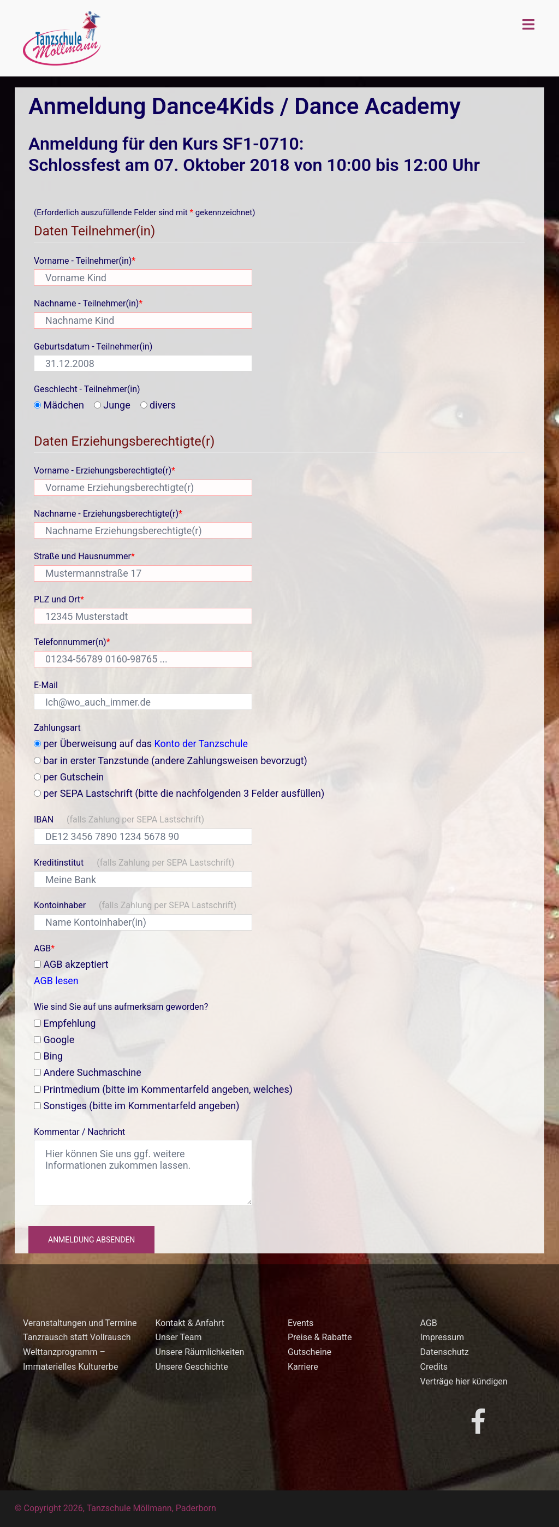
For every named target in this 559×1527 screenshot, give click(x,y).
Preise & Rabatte (320, 1337)
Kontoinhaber (135, 905)
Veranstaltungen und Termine (79, 1323)
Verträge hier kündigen (464, 1381)
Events (300, 1323)
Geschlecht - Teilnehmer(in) (87, 389)
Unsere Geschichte (192, 1367)
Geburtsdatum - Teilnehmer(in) (93, 346)
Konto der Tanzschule (201, 743)
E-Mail (46, 685)
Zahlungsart (57, 728)
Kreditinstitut (134, 862)
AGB (44, 948)
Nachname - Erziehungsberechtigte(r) (108, 513)
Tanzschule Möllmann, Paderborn (151, 1508)
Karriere (303, 1367)
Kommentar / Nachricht (79, 1132)
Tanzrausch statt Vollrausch (77, 1337)
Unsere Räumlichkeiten (200, 1352)
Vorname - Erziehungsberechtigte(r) (104, 470)
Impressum (442, 1337)
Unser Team (179, 1337)
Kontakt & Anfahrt (190, 1323)
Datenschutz (444, 1352)
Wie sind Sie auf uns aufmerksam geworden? (121, 1007)
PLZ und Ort (59, 599)
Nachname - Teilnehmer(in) (88, 303)
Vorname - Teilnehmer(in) (84, 261)
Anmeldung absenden (91, 1239)
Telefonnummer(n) (72, 642)
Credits (434, 1367)
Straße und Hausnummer (84, 556)
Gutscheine (309, 1352)
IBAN (119, 819)
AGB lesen (56, 980)
